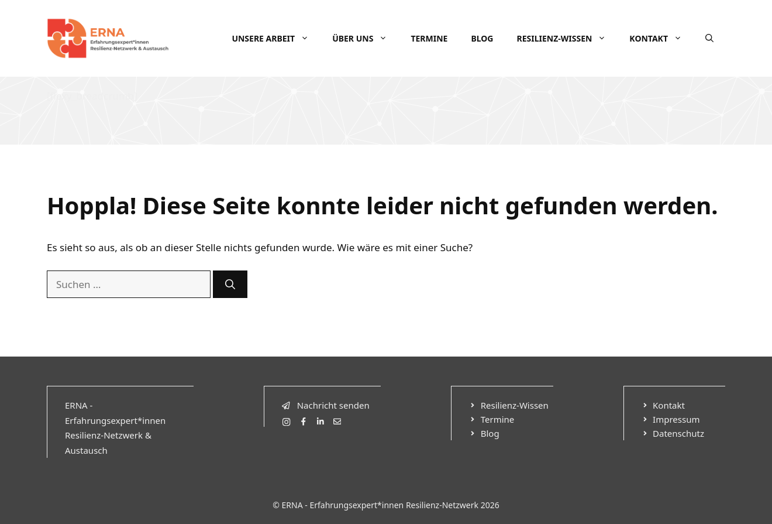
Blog (482, 38)
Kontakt (661, 38)
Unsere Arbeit (276, 38)
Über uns (365, 38)
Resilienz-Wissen (567, 38)
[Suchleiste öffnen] (709, 38)
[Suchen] (230, 284)
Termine (429, 38)
